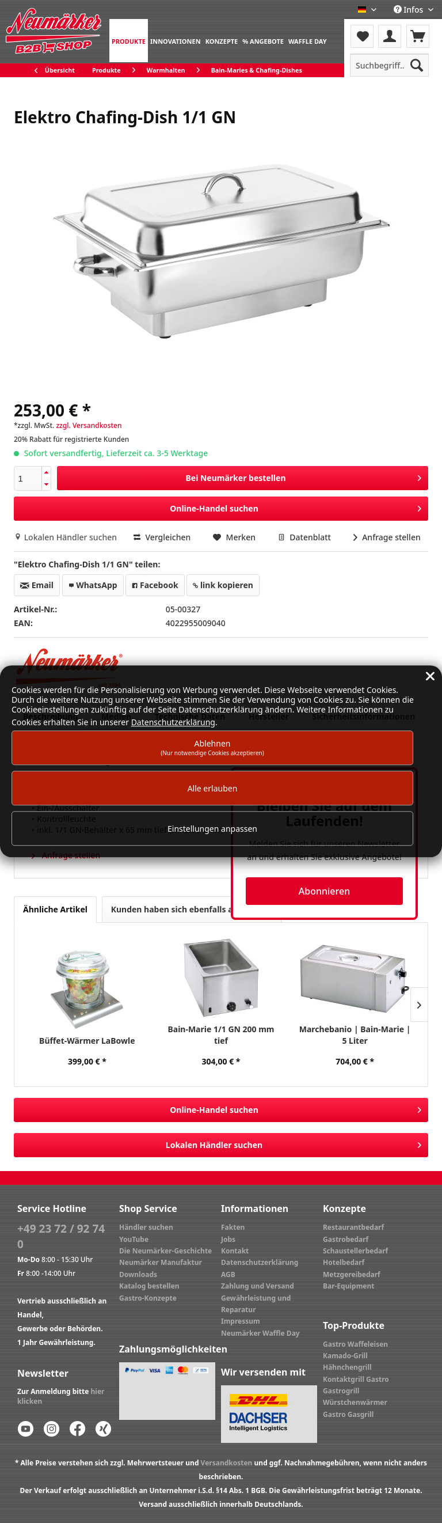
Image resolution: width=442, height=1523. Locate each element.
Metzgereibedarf (351, 1274)
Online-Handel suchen (295, 506)
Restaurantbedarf (353, 1227)
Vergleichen (162, 537)
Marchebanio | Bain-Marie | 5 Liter (355, 1035)
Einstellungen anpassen (212, 828)
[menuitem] (128, 40)
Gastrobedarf (345, 1239)
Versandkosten (227, 1463)
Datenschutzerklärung (259, 1262)
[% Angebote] (263, 40)
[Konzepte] (222, 40)
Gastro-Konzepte (148, 1298)
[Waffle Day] (307, 40)
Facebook (155, 584)
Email (37, 584)
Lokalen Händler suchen (66, 537)
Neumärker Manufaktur (160, 1262)
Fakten (233, 1227)
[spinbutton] (28, 478)
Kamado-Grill (345, 1356)
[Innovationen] (175, 40)
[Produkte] (128, 40)
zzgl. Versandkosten (88, 425)
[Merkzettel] (362, 36)
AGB (228, 1274)
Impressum (240, 1321)
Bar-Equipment (349, 1286)
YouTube (133, 1239)
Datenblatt (305, 537)
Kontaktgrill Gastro (356, 1379)
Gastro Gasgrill (348, 1414)
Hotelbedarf (343, 1262)
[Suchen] (417, 65)
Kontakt (235, 1251)
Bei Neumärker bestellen (303, 476)
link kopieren (223, 584)
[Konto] (389, 36)
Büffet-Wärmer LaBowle (87, 1040)
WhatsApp (92, 584)
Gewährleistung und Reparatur (256, 1303)
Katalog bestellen (149, 1286)
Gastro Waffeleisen (355, 1344)
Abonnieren (324, 891)
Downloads (138, 1274)
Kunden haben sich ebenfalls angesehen (191, 909)
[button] (46, 473)
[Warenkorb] (417, 36)
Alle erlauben (213, 788)
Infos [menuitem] (409, 9)
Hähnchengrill (347, 1367)
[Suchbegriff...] (389, 65)
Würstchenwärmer (355, 1402)
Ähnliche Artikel (55, 909)
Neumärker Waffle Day (260, 1333)
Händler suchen (146, 1227)
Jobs (228, 1239)
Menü (375, 29)
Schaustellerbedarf (355, 1251)
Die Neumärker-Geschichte (165, 1251)
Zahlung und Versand (257, 1286)
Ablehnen (212, 747)
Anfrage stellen (387, 537)
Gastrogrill (341, 1391)
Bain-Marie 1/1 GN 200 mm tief (220, 1035)
